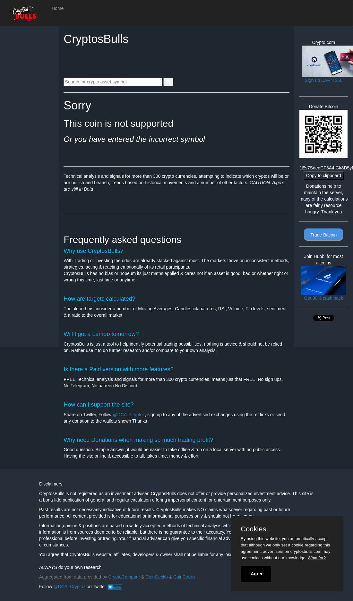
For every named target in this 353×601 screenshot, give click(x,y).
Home (58, 8)
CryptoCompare (124, 577)
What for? (317, 557)
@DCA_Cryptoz (129, 414)
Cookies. (254, 529)
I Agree (255, 573)
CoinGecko (157, 577)
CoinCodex (184, 577)
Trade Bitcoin (323, 234)
